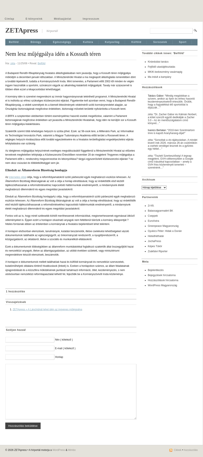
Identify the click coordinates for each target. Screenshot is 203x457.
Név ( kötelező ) (64, 339)
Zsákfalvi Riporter (157, 251)
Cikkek (177, 450)
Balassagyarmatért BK (160, 210)
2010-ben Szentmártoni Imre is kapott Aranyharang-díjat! (171, 132)
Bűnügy (36, 42)
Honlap (59, 357)
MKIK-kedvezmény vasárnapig (165, 71)
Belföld (14, 42)
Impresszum (91, 18)
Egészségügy (62, 42)
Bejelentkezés (156, 270)
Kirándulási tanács (158, 61)
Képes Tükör (155, 246)
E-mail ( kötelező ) (65, 348)
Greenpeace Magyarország (163, 225)
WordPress (58, 450)
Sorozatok (160, 42)
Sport (183, 42)
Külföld (136, 42)
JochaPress (154, 241)
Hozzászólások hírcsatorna (163, 280)
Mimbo (72, 450)
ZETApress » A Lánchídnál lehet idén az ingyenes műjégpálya (47, 309)
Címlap (9, 18)
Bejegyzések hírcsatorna (162, 275)
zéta (12, 63)
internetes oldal (17, 177)
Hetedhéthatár (156, 236)
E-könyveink (34, 18)
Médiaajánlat (62, 18)
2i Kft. (151, 205)
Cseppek (153, 215)
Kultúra (88, 42)
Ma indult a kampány (159, 76)
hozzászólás (191, 450)
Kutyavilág (112, 42)
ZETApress (21, 30)
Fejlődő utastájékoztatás (161, 66)
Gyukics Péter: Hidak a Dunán (165, 231)
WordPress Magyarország (162, 285)
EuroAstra (153, 220)
